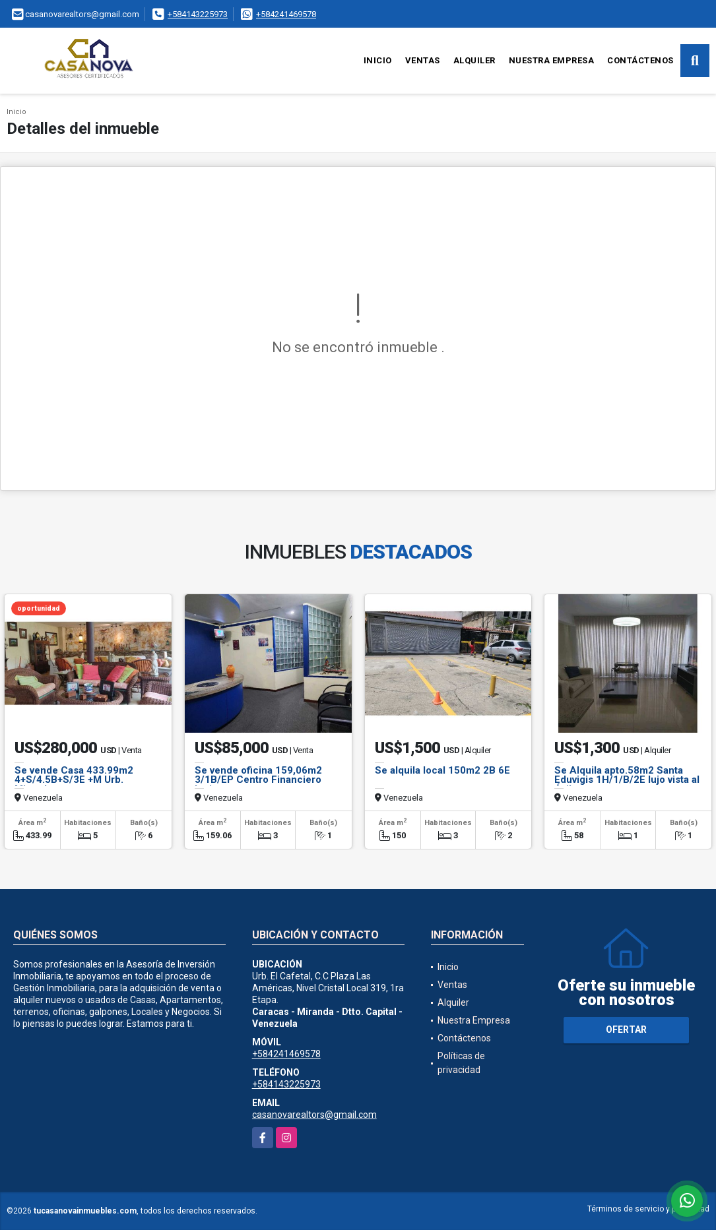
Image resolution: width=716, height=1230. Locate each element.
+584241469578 (286, 14)
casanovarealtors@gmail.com (314, 1114)
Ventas (422, 60)
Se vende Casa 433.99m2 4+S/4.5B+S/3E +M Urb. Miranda (74, 779)
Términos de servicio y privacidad (648, 1209)
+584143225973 (198, 14)
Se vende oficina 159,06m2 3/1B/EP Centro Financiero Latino (258, 779)
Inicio (378, 60)
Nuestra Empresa (552, 60)
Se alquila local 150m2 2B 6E (442, 770)
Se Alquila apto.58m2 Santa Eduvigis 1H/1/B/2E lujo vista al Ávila (627, 779)
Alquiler (474, 60)
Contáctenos (640, 60)
